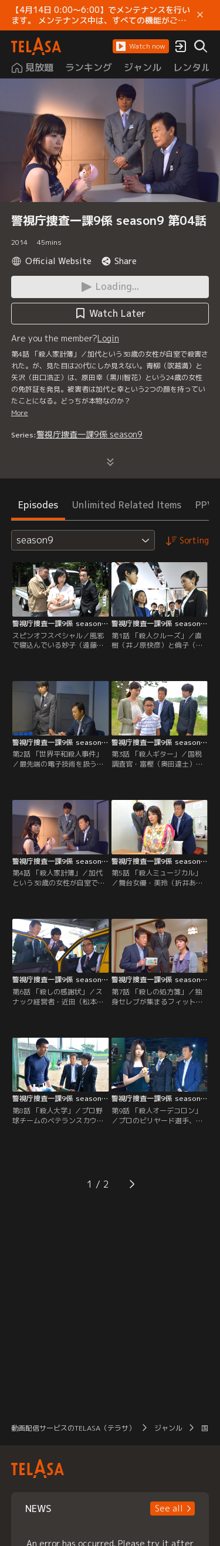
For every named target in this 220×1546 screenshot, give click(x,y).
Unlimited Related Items (126, 504)
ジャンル (168, 1428)
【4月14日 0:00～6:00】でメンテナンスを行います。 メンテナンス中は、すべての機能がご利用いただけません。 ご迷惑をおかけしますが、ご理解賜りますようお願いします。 (100, 15)
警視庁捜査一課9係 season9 (89, 434)
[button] (141, 46)
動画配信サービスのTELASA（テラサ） (73, 1428)
